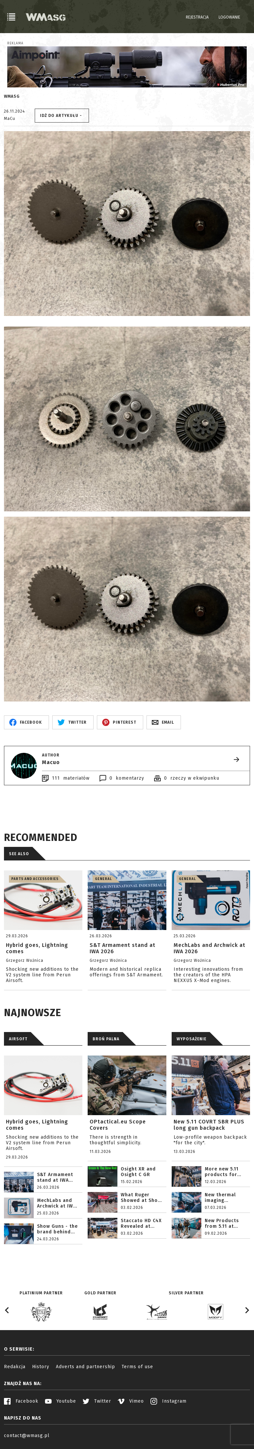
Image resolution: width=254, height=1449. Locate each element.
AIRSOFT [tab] (18, 1039)
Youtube (60, 1401)
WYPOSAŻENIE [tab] (191, 1039)
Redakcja (14, 1367)
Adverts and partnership (85, 1367)
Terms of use (137, 1367)
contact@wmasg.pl (27, 1435)
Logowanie (229, 17)
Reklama (15, 43)
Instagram (168, 1401)
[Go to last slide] (7, 1310)
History (40, 1367)
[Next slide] (246, 1310)
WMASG (12, 96)
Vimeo (131, 1401)
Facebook (21, 1401)
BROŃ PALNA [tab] (106, 1039)
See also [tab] (19, 854)
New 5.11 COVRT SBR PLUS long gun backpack (209, 1124)
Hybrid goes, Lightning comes (37, 1124)
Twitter (97, 1401)
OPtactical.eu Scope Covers (118, 1124)
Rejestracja (197, 17)
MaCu (9, 118)
